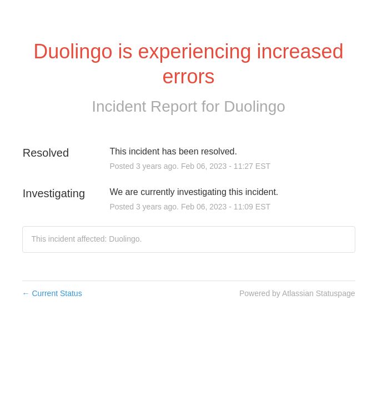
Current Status (52, 293)
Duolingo (254, 106)
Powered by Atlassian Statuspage (297, 293)
